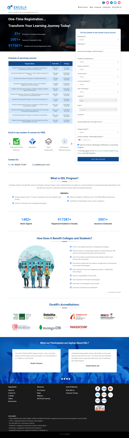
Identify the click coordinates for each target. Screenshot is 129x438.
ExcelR (66, 434)
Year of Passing (83, 88)
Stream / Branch (83, 66)
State (80, 105)
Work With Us (117, 7)
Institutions (107, 7)
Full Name (81, 44)
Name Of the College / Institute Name (90, 51)
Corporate (97, 7)
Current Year (82, 73)
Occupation (82, 36)
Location (81, 114)
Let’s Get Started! (98, 159)
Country (81, 96)
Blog (91, 7)
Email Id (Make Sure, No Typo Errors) (90, 122)
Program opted (83, 129)
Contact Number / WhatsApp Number (90, 137)
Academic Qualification (86, 58)
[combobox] (98, 100)
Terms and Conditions (102, 151)
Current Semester (84, 81)
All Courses (83, 7)
